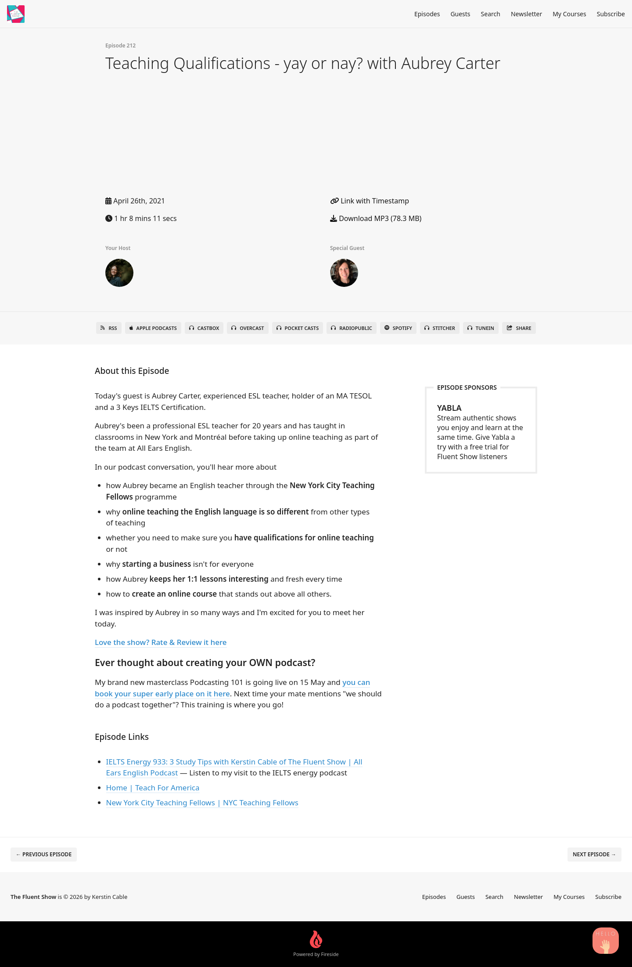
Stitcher (439, 328)
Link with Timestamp (369, 201)
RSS (109, 328)
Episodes (427, 14)
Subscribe (611, 14)
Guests (460, 14)
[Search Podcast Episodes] (605, 940)
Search (490, 14)
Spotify (398, 328)
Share (518, 328)
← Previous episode (44, 854)
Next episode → (594, 854)
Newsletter (526, 14)
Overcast (247, 328)
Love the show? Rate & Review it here (161, 642)
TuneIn (480, 328)
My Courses (569, 14)
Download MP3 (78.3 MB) (375, 218)
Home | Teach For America (153, 787)
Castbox (204, 328)
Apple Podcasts (153, 328)
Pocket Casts (297, 328)
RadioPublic (351, 328)
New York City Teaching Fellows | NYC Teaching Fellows (202, 802)
